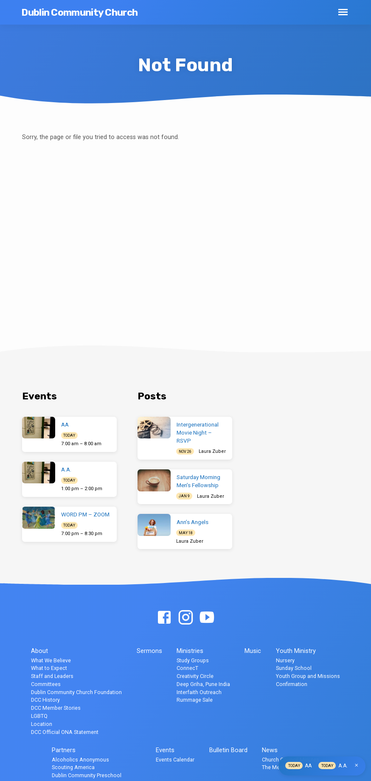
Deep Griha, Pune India (203, 684)
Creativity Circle (195, 676)
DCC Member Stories (56, 708)
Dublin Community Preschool (86, 775)
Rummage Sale (195, 700)
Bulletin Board (228, 750)
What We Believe (51, 660)
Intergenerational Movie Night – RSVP (198, 432)
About (39, 651)
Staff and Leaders (52, 676)
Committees (46, 684)
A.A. (66, 469)
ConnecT (187, 668)
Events (165, 750)
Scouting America (73, 767)
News (270, 750)
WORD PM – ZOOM (85, 514)
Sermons (149, 651)
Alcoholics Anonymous (80, 759)
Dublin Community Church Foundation (76, 692)
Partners (64, 750)
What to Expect (49, 668)
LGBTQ (39, 716)
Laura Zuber (212, 451)
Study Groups (193, 660)
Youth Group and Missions (308, 676)
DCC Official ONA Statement (64, 732)
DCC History (45, 700)
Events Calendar (175, 759)
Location (41, 724)
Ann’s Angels (192, 522)
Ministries (190, 651)
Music (253, 651)
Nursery (285, 660)
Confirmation (291, 684)
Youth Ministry (296, 651)
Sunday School (294, 668)
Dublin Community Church (79, 12)
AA (65, 424)
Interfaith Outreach (199, 692)
